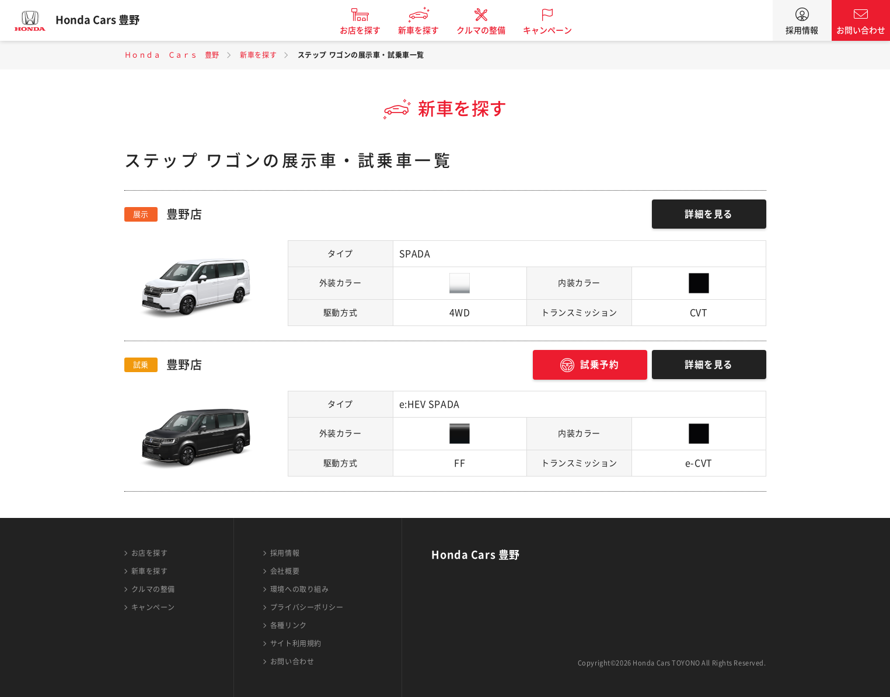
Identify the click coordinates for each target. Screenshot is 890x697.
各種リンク (288, 625)
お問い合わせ (860, 30)
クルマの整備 (485, 30)
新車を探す (423, 30)
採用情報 (802, 30)
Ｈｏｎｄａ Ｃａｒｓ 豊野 (171, 54)
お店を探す (364, 30)
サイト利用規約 (296, 643)
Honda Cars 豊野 (102, 20)
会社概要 (284, 571)
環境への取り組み (299, 589)
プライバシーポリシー (307, 607)
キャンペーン (552, 30)
